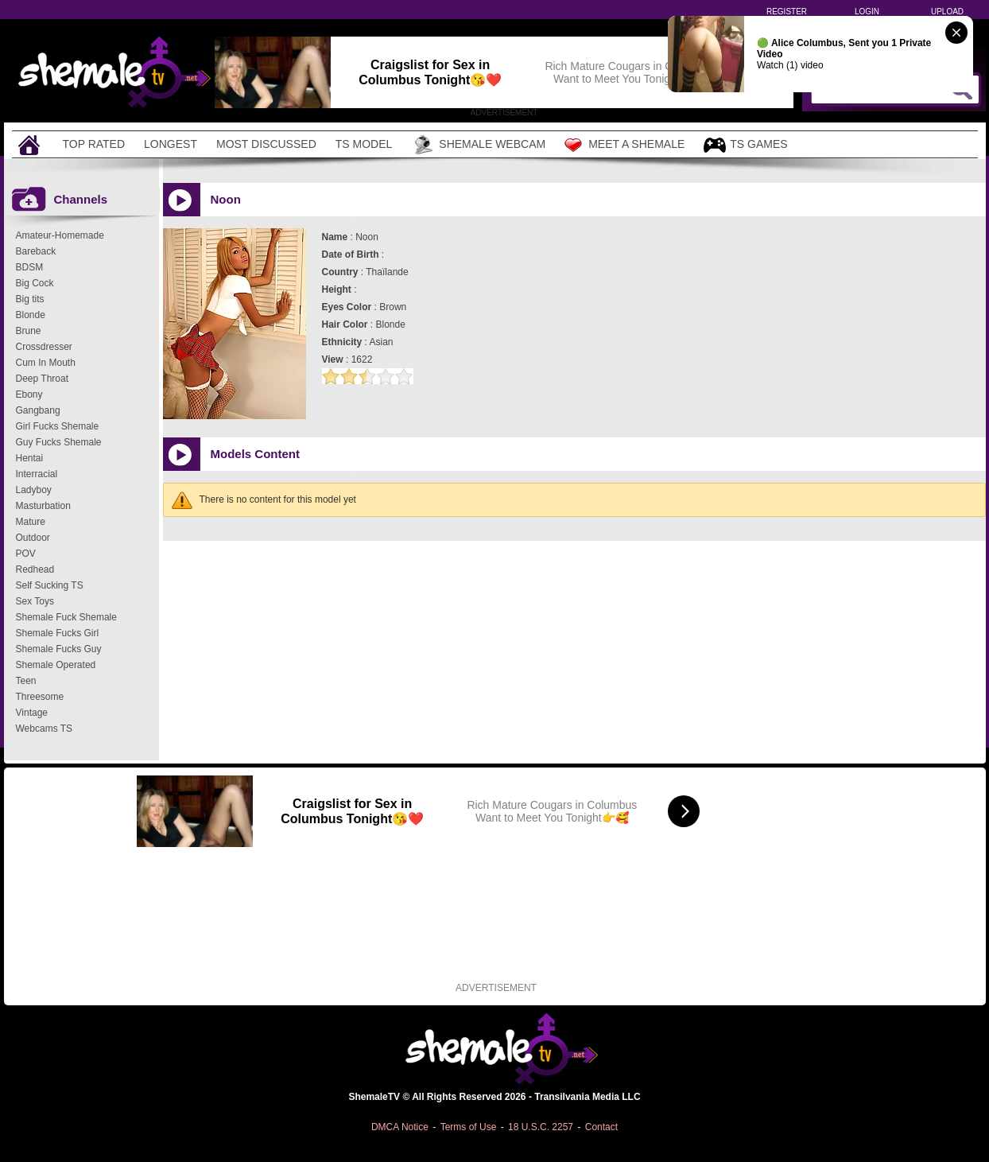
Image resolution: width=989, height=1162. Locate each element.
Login (867, 11)
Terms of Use (468, 1127)
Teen (26, 680)
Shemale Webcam (478, 144)
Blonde (30, 315)
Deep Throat (42, 378)
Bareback (36, 251)
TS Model (364, 144)
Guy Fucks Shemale (59, 442)
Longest (170, 144)
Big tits (30, 299)
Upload (947, 11)
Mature (30, 521)
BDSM (30, 267)
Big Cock (35, 283)
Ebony (29, 394)
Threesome (40, 696)
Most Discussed (266, 144)
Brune (28, 330)
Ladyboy (34, 490)
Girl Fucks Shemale (57, 426)
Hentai (30, 458)
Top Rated (94, 144)
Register (786, 11)
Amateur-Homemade (60, 235)
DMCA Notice (400, 1127)
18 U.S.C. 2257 (540, 1127)
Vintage (32, 712)
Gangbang (38, 410)
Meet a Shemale (624, 145)
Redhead (35, 569)
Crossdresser (44, 346)
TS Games (745, 145)
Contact (601, 1127)
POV (26, 553)
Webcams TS (44, 728)
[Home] (31, 144)
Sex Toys (35, 601)
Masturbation (43, 505)
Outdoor (33, 537)
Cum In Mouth (46, 362)
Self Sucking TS (49, 585)
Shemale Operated (56, 664)
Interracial (37, 474)
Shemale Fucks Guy (59, 649)
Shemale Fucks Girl (57, 633)
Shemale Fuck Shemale (66, 617)
